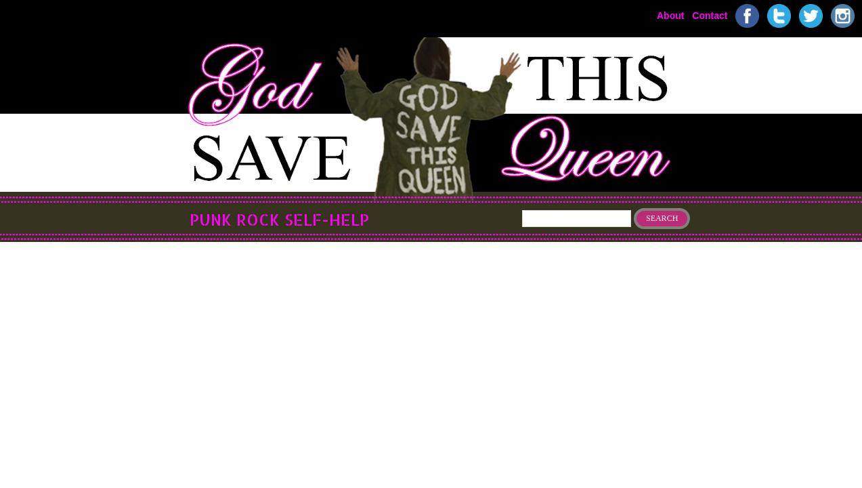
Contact (709, 14)
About (670, 14)
